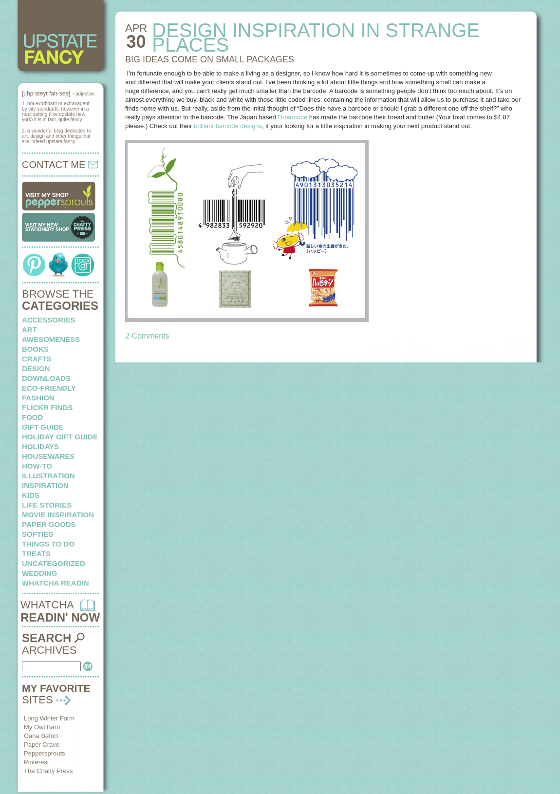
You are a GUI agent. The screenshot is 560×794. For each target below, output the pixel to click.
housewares (48, 456)
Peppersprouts (44, 753)
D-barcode (292, 117)
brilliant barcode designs (228, 126)
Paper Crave (41, 744)
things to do (48, 544)
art (29, 329)
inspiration (45, 485)
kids (30, 495)
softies (37, 534)
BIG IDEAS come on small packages (209, 59)
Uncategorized (53, 563)
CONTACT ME (60, 164)
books (35, 349)
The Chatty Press (48, 771)
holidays (40, 446)
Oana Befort (41, 735)
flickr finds (47, 407)
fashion (38, 398)
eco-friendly (49, 388)
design (36, 368)
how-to (37, 466)
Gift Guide (43, 427)
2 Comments (147, 336)
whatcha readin (55, 583)
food (32, 417)
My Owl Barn (42, 727)
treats (36, 553)
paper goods (49, 524)
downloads (46, 378)
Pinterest (36, 762)
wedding (39, 573)
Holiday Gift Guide (60, 437)
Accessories (48, 320)
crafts (37, 359)
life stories (47, 505)
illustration (48, 476)
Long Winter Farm (49, 718)
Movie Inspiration (58, 514)
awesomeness (51, 339)
